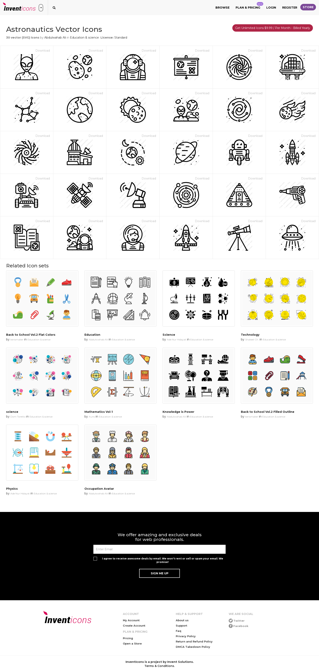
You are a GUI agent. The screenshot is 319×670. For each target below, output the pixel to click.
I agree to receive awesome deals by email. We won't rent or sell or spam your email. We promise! (162, 560)
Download (42, 50)
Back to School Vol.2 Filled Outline (267, 412)
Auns (92, 416)
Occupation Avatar (99, 489)
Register (289, 7)
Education (92, 335)
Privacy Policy (186, 636)
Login (271, 7)
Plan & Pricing (249, 5)
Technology (250, 335)
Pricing (128, 638)
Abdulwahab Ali (55, 37)
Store (308, 7)
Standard (120, 37)
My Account (131, 620)
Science (169, 335)
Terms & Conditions (159, 666)
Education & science (84, 37)
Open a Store (132, 643)
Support (181, 625)
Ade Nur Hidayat (176, 339)
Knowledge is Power (178, 412)
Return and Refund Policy (194, 641)
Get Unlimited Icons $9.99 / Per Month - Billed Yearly (272, 28)
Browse (222, 7)
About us (182, 620)
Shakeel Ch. (252, 339)
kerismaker (16, 339)
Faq (178, 630)
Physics (12, 489)
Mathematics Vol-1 (98, 412)
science (12, 412)
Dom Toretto (17, 416)
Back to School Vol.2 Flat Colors (30, 335)
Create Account (134, 625)
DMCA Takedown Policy (193, 646)
